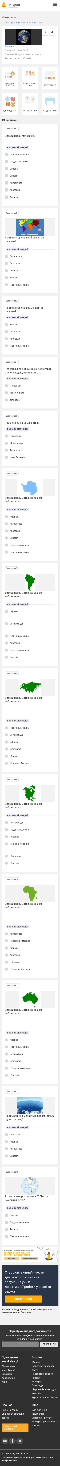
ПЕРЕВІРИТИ (49, 1344)
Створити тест (23, 1299)
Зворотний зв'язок (10, 1428)
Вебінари (7, 1374)
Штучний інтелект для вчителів (44, 1391)
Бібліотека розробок (43, 1366)
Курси (5, 1381)
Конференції (9, 1378)
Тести (35, 1370)
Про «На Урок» (10, 1410)
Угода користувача (11, 1457)
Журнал (36, 1362)
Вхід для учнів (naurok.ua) (40, 1412)
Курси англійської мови (45, 1397)
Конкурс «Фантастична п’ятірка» (44, 1423)
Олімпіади (37, 1385)
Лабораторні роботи (43, 1373)
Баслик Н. (10, 46)
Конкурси (37, 1381)
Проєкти (36, 1377)
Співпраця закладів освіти (13, 1415)
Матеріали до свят (42, 1417)
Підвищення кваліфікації (9, 1368)
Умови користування (32, 1457)
